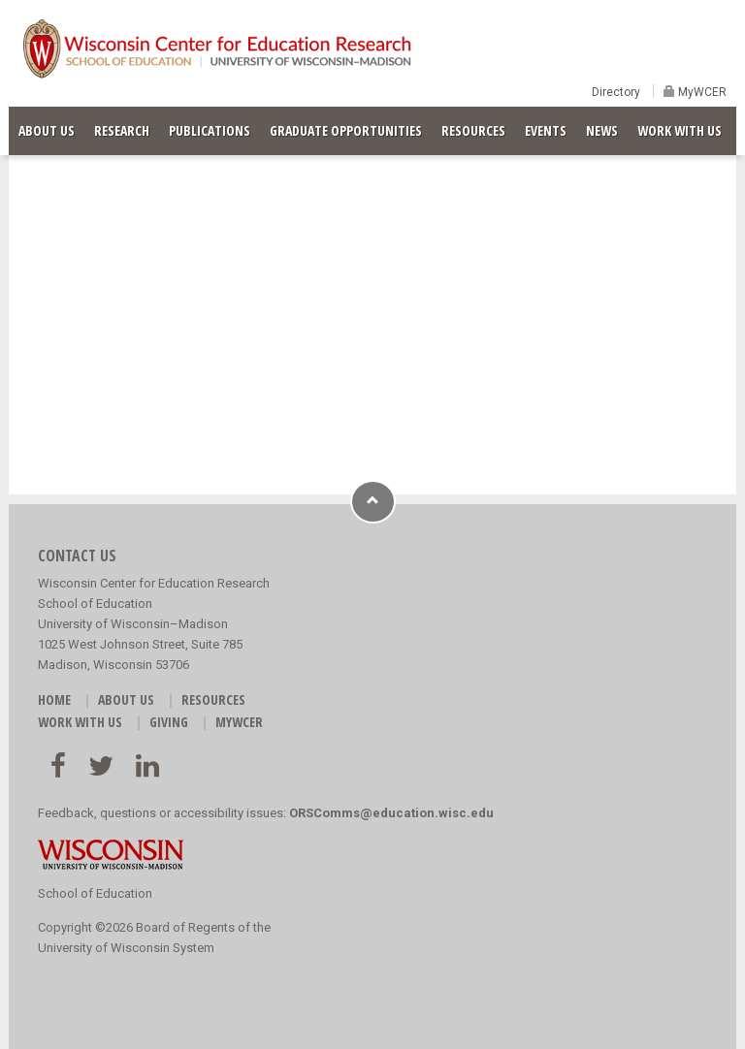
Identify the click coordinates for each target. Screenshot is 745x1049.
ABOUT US (46, 130)
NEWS (602, 130)
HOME (54, 699)
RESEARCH (121, 130)
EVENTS (546, 130)
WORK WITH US (679, 130)
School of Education (95, 893)
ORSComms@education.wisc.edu (391, 813)
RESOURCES (473, 130)
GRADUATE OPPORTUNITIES (346, 130)
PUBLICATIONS (209, 130)
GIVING (168, 722)
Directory (616, 92)
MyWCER (701, 92)
